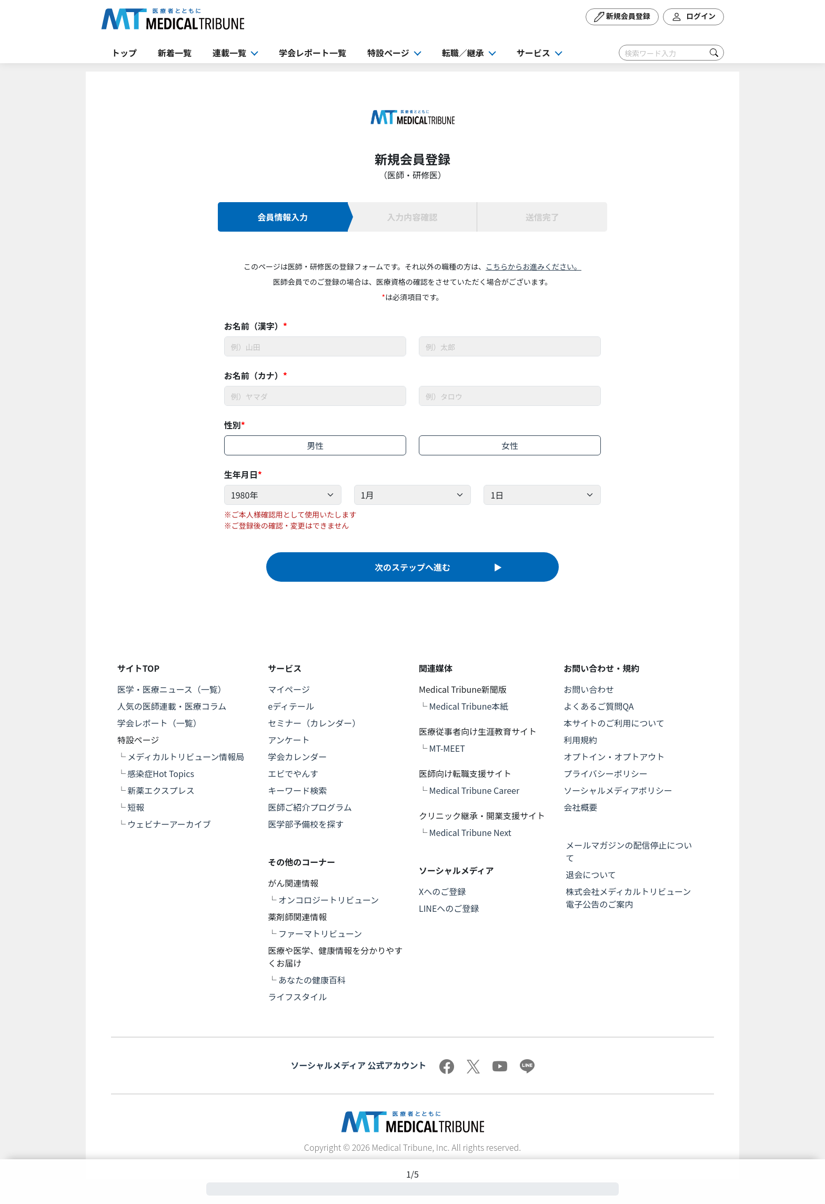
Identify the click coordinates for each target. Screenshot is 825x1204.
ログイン (693, 17)
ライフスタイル (297, 996)
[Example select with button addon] (282, 495)
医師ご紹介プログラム (310, 807)
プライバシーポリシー (606, 773)
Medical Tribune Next (470, 832)
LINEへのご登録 (449, 908)
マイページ (289, 689)
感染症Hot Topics (160, 773)
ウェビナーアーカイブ (168, 824)
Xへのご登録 (442, 891)
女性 (509, 445)
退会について (591, 874)
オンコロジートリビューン (328, 899)
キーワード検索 (297, 790)
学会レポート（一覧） (159, 723)
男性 (315, 445)
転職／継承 (463, 52)
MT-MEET (447, 748)
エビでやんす (293, 773)
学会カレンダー (297, 756)
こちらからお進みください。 (533, 266)
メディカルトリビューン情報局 (185, 756)
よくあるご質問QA (598, 706)
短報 (135, 807)
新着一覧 (175, 52)
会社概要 (580, 807)
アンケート (288, 739)
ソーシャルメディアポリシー (618, 790)
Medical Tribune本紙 (469, 706)
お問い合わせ (589, 689)
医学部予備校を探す (306, 824)
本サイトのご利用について (614, 723)
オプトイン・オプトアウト (614, 756)
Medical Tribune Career (474, 790)
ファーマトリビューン (320, 933)
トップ (124, 52)
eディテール (291, 706)
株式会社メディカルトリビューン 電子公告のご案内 (632, 897)
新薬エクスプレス (161, 790)
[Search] (671, 53)
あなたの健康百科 (312, 979)
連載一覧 (229, 52)
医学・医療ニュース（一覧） (171, 689)
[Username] (315, 346)
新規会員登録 (622, 17)
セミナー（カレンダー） (314, 723)
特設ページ (388, 52)
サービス (533, 52)
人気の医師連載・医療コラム (172, 706)
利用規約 (580, 739)
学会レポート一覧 (312, 52)
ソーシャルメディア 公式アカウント (358, 1065)
